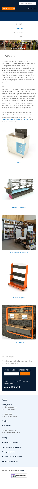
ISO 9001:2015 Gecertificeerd (12, 457)
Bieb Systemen (19, 18)
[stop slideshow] (26, 48)
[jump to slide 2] (16, 48)
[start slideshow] (11, 48)
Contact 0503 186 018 (9, 8)
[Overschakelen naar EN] (32, 8)
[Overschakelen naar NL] (29, 8)
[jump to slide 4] (20, 48)
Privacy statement (8, 452)
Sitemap (22, 470)
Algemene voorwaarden (10, 461)
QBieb (4, 119)
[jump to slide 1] (14, 48)
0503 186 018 (6, 426)
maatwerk (26, 119)
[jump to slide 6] (24, 48)
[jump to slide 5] (22, 48)
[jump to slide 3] (18, 48)
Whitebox (17, 119)
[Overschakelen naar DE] (34, 8)
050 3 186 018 (12, 386)
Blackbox (10, 119)
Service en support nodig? (11, 442)
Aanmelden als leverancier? (11, 447)
